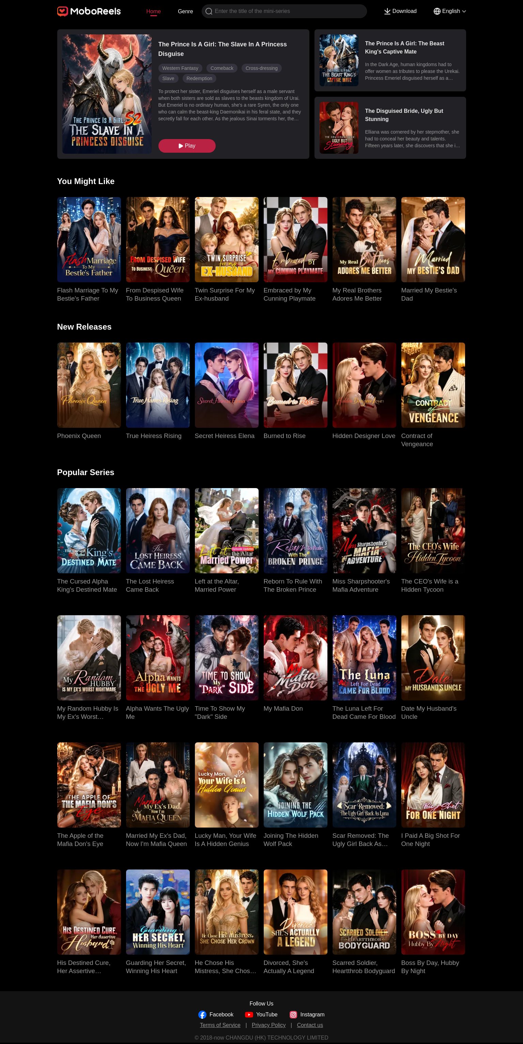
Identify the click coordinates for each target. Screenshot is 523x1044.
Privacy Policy (269, 1025)
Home (153, 11)
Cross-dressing (262, 68)
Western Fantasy (181, 68)
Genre (185, 11)
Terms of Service (220, 1025)
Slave (168, 78)
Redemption (200, 78)
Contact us (310, 1025)
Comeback (222, 68)
